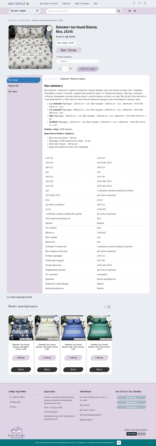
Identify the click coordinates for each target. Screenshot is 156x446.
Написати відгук (78, 79)
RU (130, 11)
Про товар (13, 80)
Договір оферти (86, 420)
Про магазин (85, 405)
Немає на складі (88, 69)
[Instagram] (28, 4)
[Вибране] (139, 4)
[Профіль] (134, 4)
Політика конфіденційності (91, 415)
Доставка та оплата (49, 4)
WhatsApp (15, 402)
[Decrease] (60, 68)
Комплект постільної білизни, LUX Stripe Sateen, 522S (73, 347)
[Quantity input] (65, 68)
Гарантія (66, 4)
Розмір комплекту (65, 57)
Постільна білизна (24, 20)
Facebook (131, 398)
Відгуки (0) (14, 86)
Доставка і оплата (87, 410)
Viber (13, 407)
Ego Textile (13, 20)
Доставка (13, 91)
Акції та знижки (82, 4)
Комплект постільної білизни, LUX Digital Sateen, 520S (21, 347)
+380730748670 (17, 397)
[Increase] (70, 68)
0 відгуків (64, 79)
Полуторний (16, 297)
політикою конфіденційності (104, 442)
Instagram (131, 402)
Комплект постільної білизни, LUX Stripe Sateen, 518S (47, 347)
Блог (96, 4)
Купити (21, 370)
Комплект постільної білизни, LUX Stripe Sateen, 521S (99, 347)
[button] (109, 307)
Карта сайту (131, 407)
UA (135, 11)
